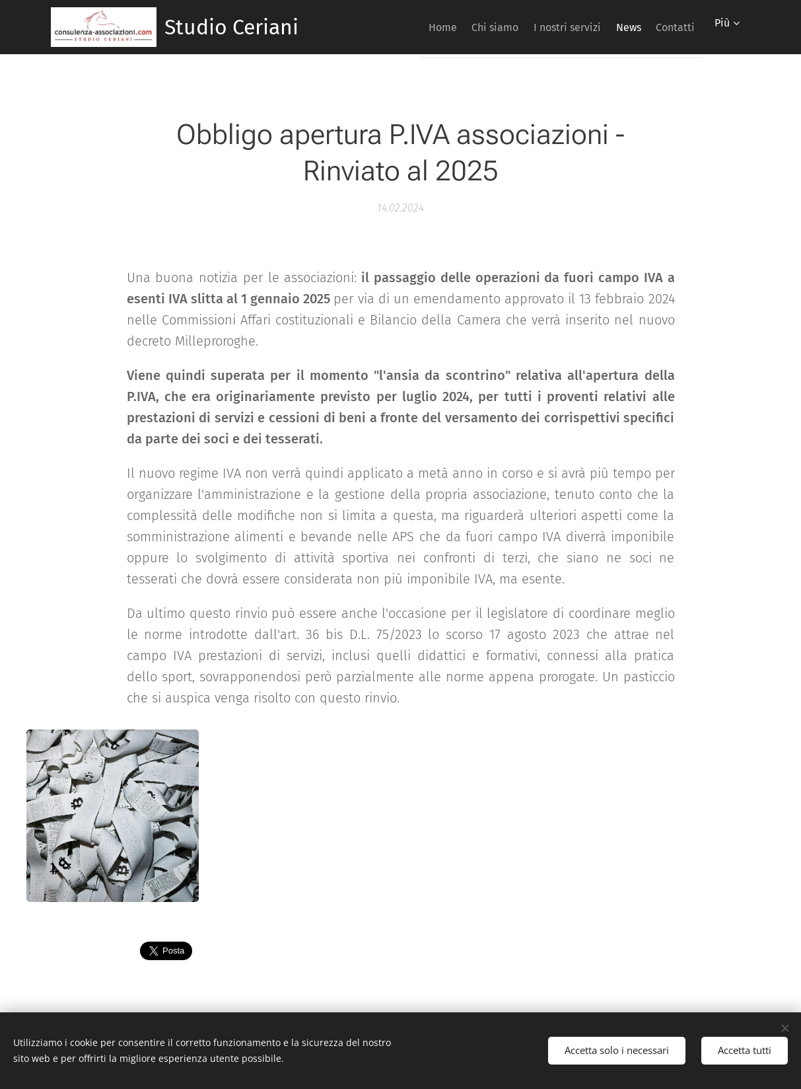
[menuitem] (403, 27)
